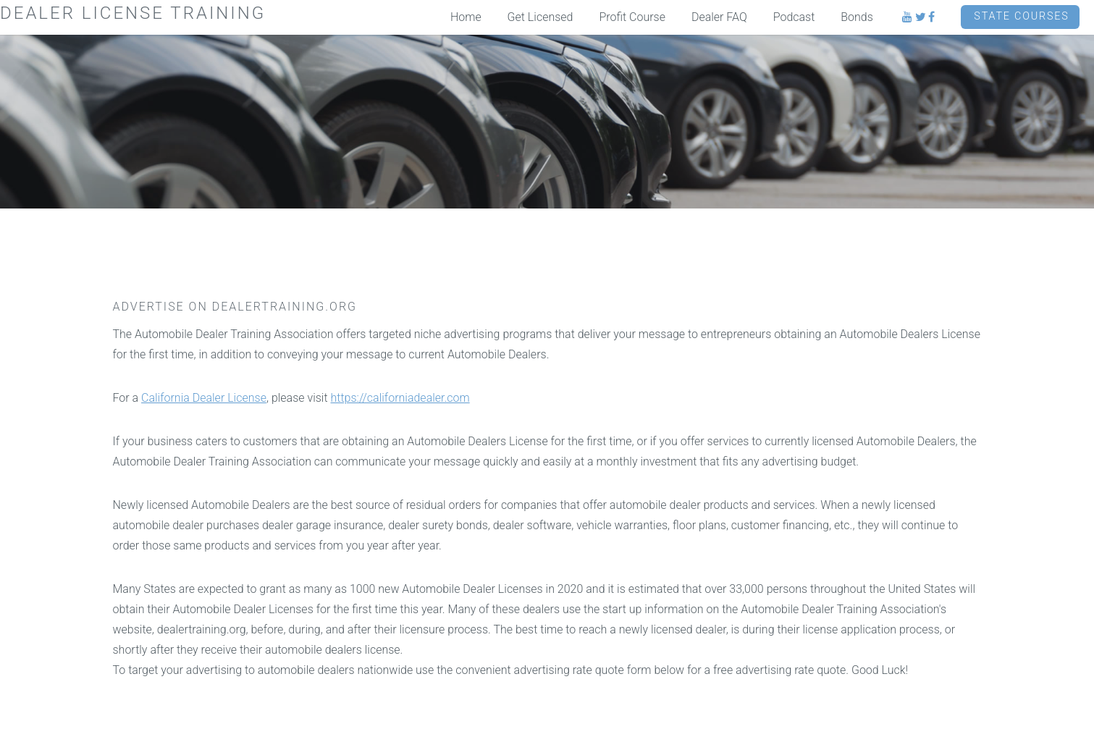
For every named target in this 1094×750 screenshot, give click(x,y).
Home (465, 17)
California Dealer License (203, 398)
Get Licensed (540, 17)
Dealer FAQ (719, 17)
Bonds (857, 17)
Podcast (794, 17)
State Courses (1021, 16)
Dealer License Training (133, 13)
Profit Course (632, 17)
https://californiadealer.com (400, 398)
